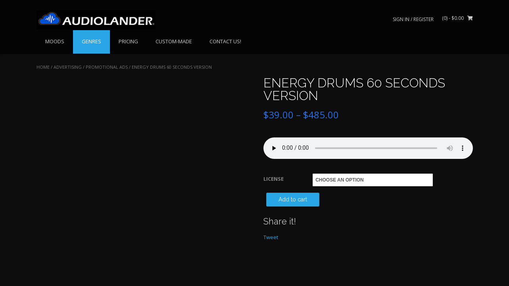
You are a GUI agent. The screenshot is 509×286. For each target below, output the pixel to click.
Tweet (270, 237)
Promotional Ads (107, 67)
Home (43, 67)
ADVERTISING (68, 67)
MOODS (54, 41)
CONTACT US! (225, 41)
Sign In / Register (413, 19)
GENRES (91, 41)
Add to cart (293, 199)
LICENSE (273, 178)
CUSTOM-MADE (174, 41)
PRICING (128, 41)
